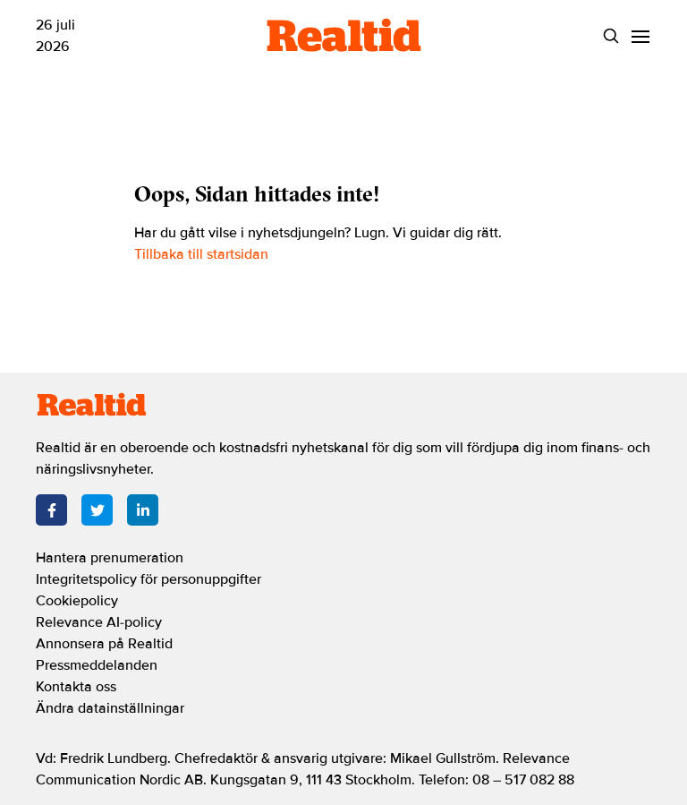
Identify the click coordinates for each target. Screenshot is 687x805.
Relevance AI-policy (99, 622)
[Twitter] (97, 510)
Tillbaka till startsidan (201, 254)
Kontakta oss (76, 687)
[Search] (610, 36)
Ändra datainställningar (110, 708)
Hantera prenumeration (109, 558)
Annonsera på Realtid (104, 644)
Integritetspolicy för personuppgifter (148, 579)
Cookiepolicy (77, 601)
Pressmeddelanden (96, 665)
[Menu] (640, 36)
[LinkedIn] (142, 510)
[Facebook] (51, 510)
